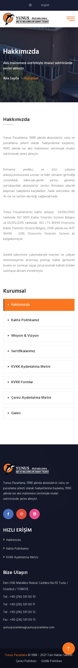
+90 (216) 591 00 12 (22, 612)
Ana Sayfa (11, 78)
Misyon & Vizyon (25, 336)
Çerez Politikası (26, 661)
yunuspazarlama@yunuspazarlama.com (28, 627)
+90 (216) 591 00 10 (23, 596)
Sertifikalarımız (23, 351)
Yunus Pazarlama (16, 655)
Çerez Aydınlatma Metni (31, 398)
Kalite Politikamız (25, 320)
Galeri (16, 413)
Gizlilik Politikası (51, 661)
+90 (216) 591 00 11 (22, 604)
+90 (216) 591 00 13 (22, 619)
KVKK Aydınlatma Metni (30, 367)
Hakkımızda (20, 305)
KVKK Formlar (22, 382)
